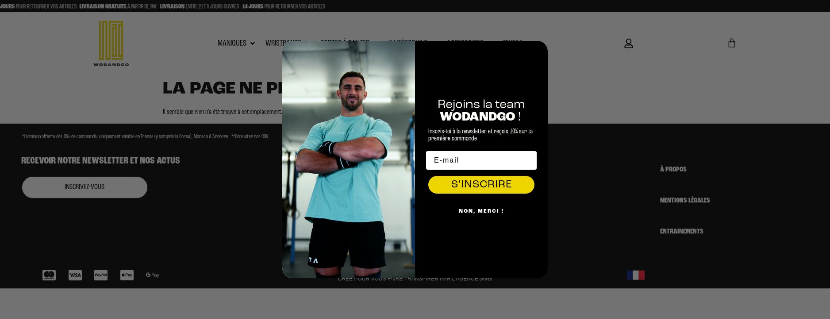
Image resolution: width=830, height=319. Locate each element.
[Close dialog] (538, 49)
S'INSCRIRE (481, 184)
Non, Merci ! (481, 211)
